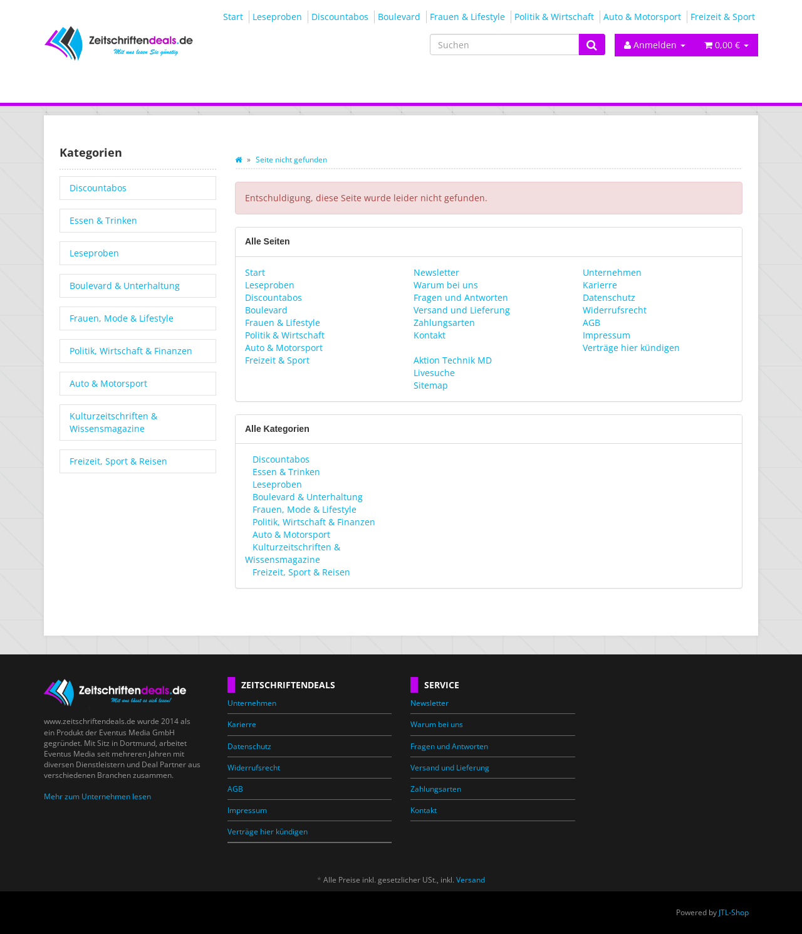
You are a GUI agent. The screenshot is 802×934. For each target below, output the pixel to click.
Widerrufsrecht (615, 310)
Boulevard (399, 17)
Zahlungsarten (444, 322)
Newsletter (436, 272)
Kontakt (429, 335)
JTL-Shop (734, 912)
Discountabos (339, 17)
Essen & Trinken (285, 472)
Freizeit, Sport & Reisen (300, 572)
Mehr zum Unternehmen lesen (97, 796)
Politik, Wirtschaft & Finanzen (312, 522)
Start (233, 17)
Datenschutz (609, 297)
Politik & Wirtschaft (554, 17)
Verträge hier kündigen (631, 348)
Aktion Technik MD (453, 360)
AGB (591, 322)
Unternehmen (612, 272)
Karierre (600, 285)
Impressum (606, 335)
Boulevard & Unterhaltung (306, 497)
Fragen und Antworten (461, 297)
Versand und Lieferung (462, 310)
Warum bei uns (446, 285)
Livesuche (434, 373)
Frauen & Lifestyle (467, 17)
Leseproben (277, 17)
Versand (470, 879)
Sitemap (431, 385)
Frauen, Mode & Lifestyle (303, 509)
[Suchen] (504, 44)
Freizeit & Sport (722, 17)
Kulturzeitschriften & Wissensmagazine (292, 553)
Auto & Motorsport (642, 17)
